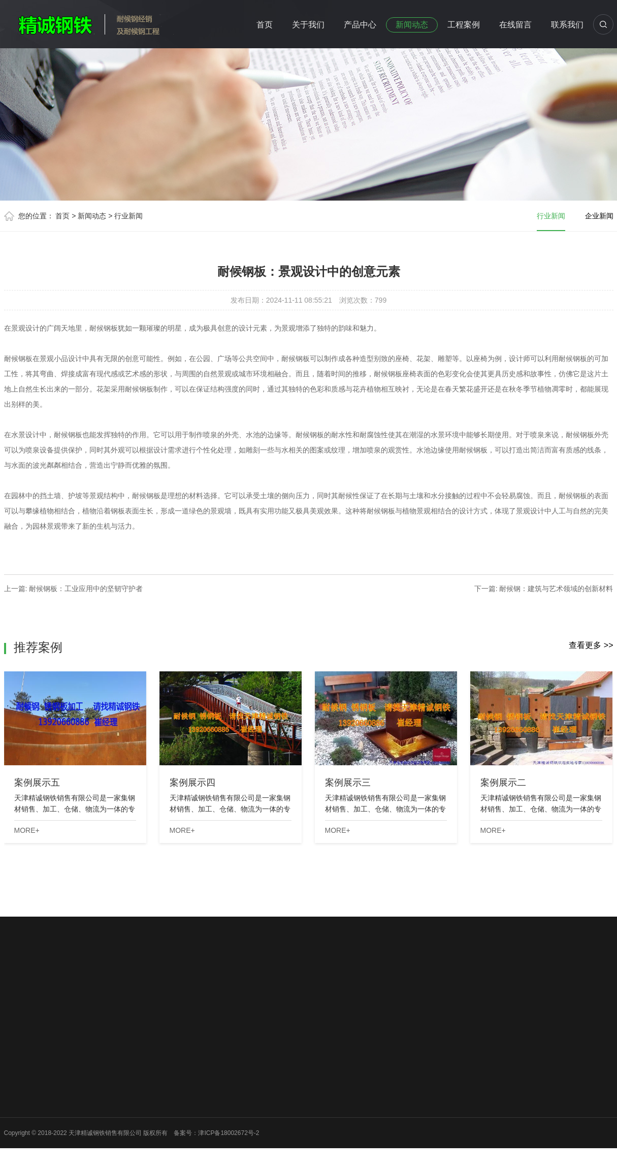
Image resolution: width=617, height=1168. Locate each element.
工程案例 (463, 24)
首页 (264, 24)
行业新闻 (128, 216)
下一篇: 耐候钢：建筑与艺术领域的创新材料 (543, 589)
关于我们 (308, 24)
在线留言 (515, 24)
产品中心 (360, 24)
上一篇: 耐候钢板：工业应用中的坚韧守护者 (73, 589)
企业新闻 (599, 216)
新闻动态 (412, 24)
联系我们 (567, 24)
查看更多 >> (591, 645)
